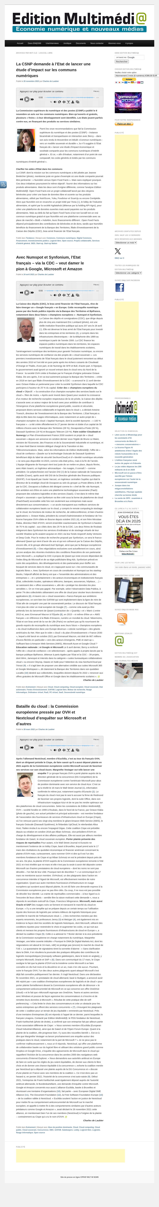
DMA (51, 1129)
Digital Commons (84, 238)
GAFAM (51, 689)
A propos (129, 43)
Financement (21, 240)
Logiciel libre (55, 240)
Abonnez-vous (114, 43)
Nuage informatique (24, 1131)
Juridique (67, 43)
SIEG (33, 243)
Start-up (39, 243)
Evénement (31, 686)
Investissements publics (38, 240)
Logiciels (96, 1129)
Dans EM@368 (34, 43)
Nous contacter (96, 43)
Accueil (20, 43)
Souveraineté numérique (74, 692)
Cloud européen (76, 686)
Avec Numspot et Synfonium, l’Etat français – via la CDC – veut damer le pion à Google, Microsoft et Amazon (50, 263)
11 (26, 1093)
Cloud (50, 686)
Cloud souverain (91, 686)
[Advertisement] (127, 180)
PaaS (46, 692)
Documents (81, 43)
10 (26, 672)
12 (59, 1093)
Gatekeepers (67, 1129)
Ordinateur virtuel (35, 692)
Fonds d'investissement (37, 689)
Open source (67, 240)
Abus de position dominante (60, 1126)
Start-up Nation (50, 243)
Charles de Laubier (51, 81)
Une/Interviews (52, 43)
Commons (51, 238)
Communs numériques (66, 238)
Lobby (76, 1129)
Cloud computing (61, 686)
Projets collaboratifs (82, 240)
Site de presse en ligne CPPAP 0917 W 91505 (79, 1176)
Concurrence (43, 1129)
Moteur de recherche (76, 689)
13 (101, 1093)
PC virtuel (53, 692)
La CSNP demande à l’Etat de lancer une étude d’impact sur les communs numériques (53, 70)
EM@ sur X (119, 258)
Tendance (30, 238)
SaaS (61, 692)
